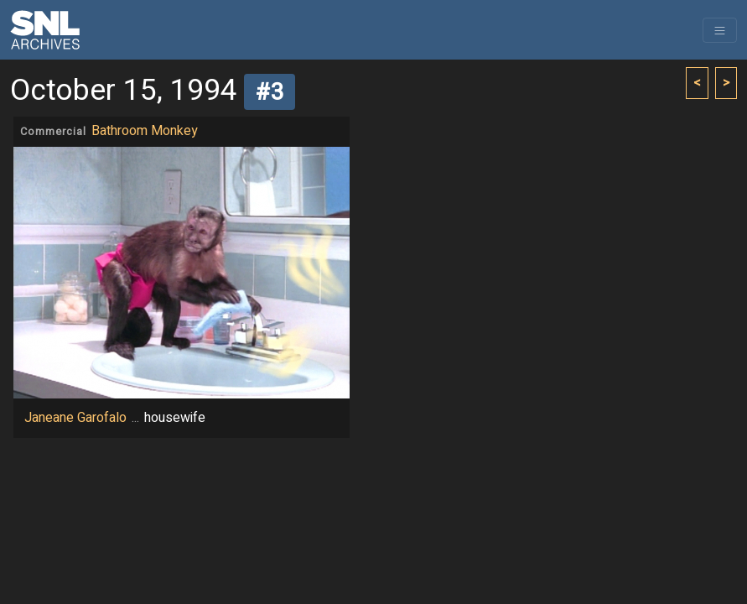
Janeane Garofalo (75, 418)
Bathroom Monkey (144, 131)
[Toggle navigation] (720, 30)
